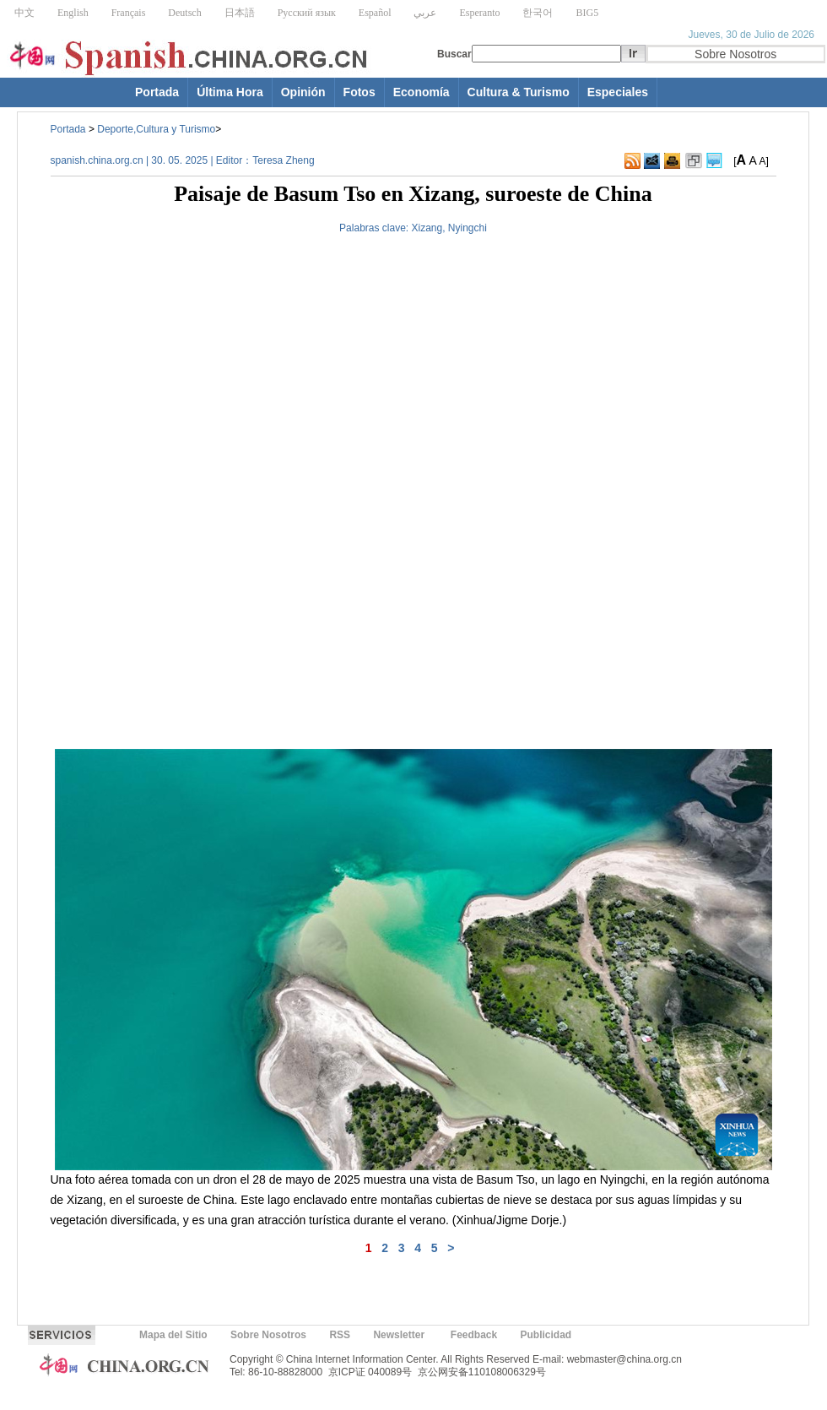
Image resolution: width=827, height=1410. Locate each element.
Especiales (617, 92)
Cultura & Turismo (519, 92)
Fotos (359, 92)
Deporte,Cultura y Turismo (156, 129)
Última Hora (230, 92)
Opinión (303, 92)
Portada (157, 92)
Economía (421, 92)
